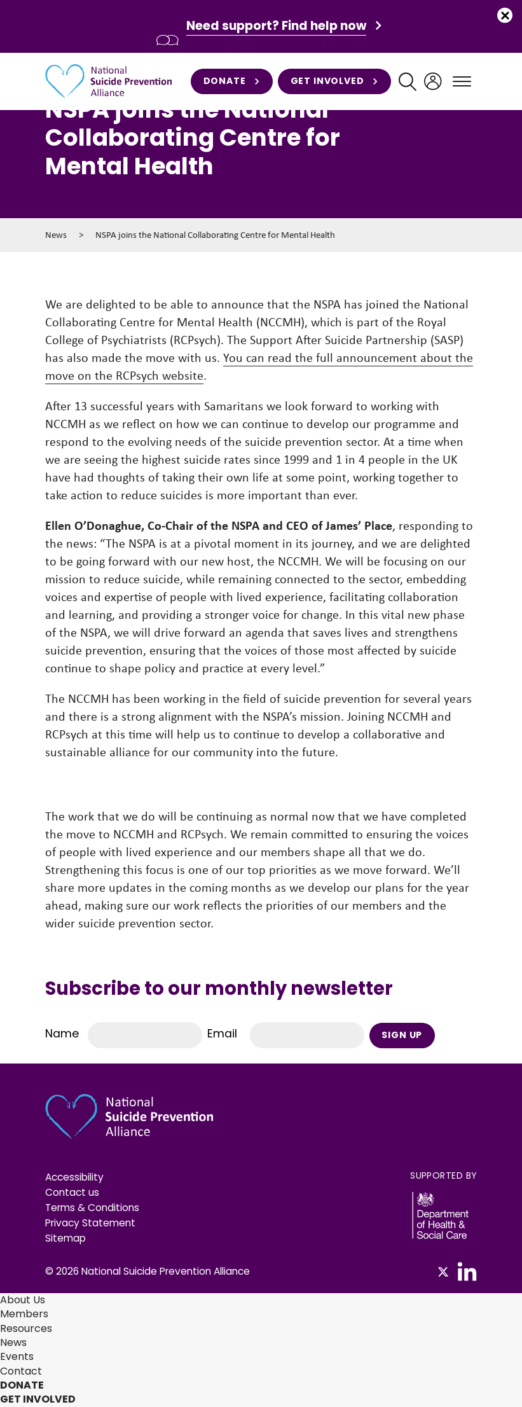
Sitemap (65, 1238)
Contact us (72, 1192)
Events (17, 1356)
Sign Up (401, 1035)
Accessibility (74, 1177)
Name (62, 1033)
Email (222, 1033)
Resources (26, 1328)
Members (24, 1313)
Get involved (334, 81)
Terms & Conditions (92, 1207)
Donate (231, 81)
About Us (22, 1300)
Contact (21, 1371)
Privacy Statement (90, 1223)
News (56, 234)
